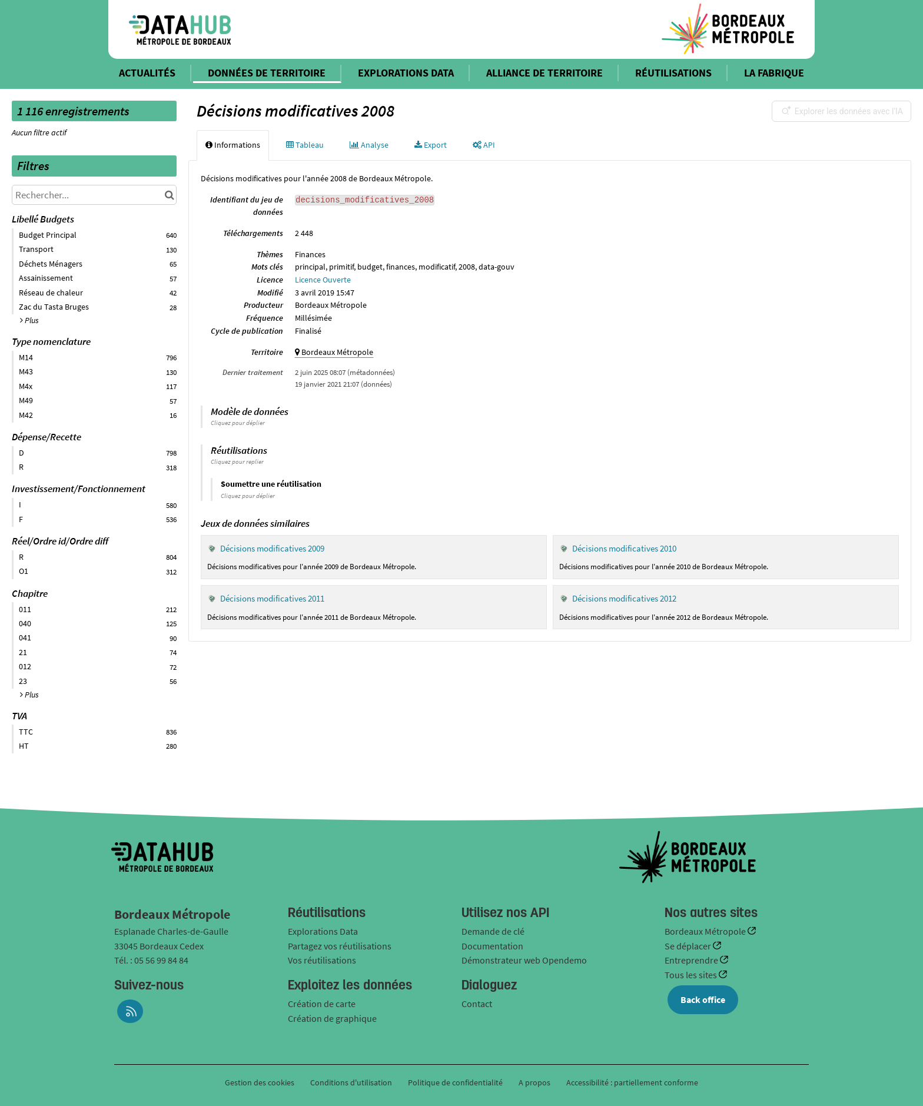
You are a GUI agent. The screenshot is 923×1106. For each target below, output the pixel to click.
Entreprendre (692, 960)
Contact (477, 1003)
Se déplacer (689, 946)
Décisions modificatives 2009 (272, 548)
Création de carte (322, 1003)
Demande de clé (493, 931)
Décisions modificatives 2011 (272, 598)
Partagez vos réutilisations (339, 946)
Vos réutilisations (322, 960)
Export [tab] (430, 145)
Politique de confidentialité (456, 1082)
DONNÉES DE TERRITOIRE (267, 72)
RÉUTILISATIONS (673, 72)
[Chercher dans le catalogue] (169, 195)
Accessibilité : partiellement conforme (632, 1082)
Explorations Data (323, 931)
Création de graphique (332, 1018)
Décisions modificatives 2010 (624, 548)
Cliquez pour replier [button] (237, 461)
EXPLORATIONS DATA (406, 72)
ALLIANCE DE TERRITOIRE (544, 72)
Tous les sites (692, 975)
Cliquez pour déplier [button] (238, 423)
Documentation (492, 946)
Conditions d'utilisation (352, 1082)
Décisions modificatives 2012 (624, 598)
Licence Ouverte (323, 279)
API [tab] (484, 145)
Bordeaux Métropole (706, 931)
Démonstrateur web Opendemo (524, 960)
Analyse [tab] (369, 145)
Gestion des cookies (259, 1082)
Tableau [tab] (305, 145)
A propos (534, 1082)
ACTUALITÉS (147, 72)
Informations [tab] (232, 145)
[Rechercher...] (94, 195)
